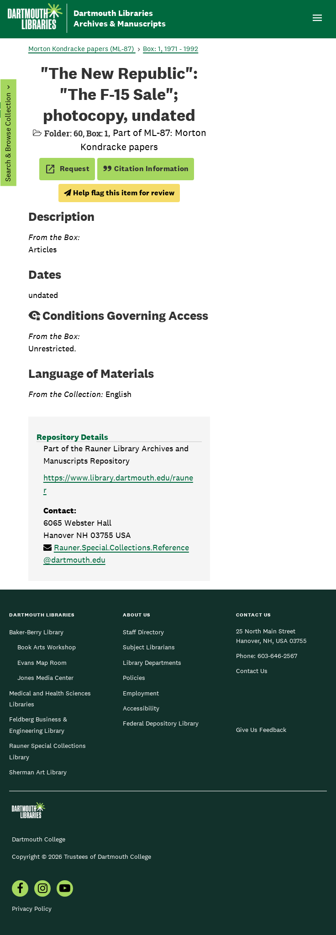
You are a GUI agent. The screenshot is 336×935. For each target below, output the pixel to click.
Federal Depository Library (161, 723)
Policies (134, 678)
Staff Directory (143, 632)
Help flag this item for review (119, 193)
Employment (141, 693)
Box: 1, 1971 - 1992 (170, 48)
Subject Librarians (149, 647)
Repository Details (72, 437)
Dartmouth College (38, 839)
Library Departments (152, 662)
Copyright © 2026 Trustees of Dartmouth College (81, 856)
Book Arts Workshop (46, 647)
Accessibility (141, 708)
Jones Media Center (45, 678)
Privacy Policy (32, 908)
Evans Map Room (42, 662)
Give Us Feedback (261, 730)
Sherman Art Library (38, 772)
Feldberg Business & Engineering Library (38, 724)
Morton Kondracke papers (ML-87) (82, 48)
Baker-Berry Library (36, 632)
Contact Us (252, 671)
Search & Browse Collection (7, 137)
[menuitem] (20, 889)
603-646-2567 (277, 656)
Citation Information (146, 168)
